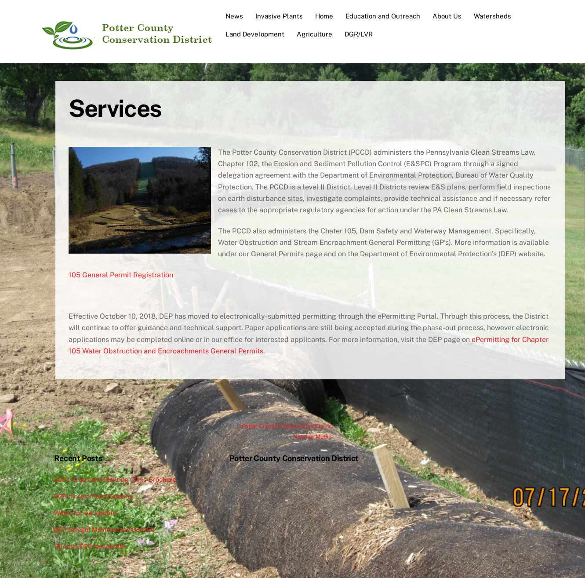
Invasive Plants (279, 16)
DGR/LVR (359, 34)
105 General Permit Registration (121, 275)
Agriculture (314, 34)
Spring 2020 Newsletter (90, 546)
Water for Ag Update (85, 512)
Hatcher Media (312, 436)
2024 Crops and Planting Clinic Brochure (115, 479)
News (234, 16)
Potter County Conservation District (288, 426)
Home (324, 16)
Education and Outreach (382, 16)
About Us (446, 16)
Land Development (254, 34)
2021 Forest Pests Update (92, 496)
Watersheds (492, 16)
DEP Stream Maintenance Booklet (104, 529)
